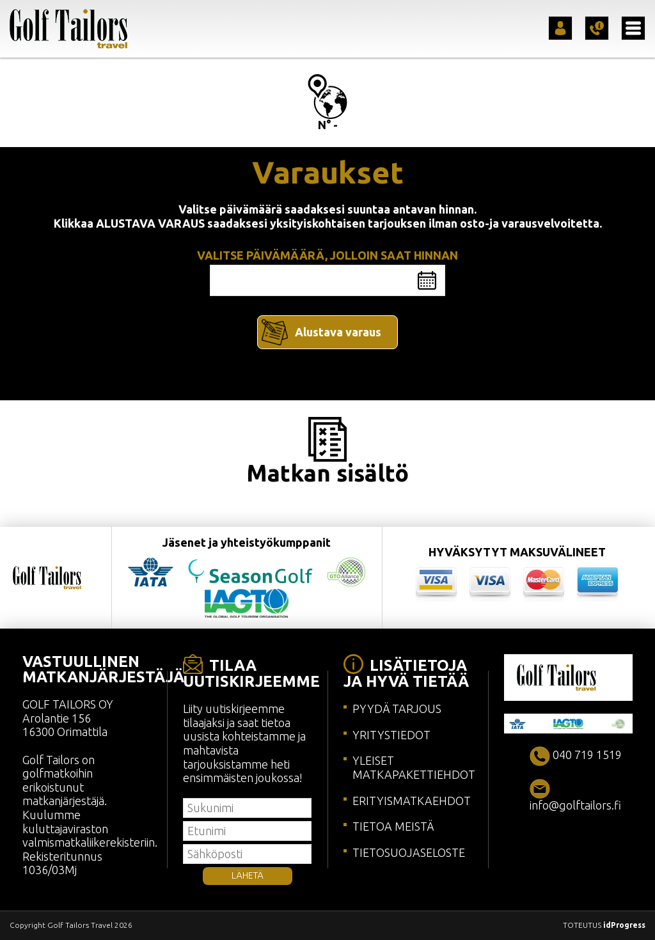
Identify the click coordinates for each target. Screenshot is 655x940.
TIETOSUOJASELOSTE (408, 852)
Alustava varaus (338, 331)
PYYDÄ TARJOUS (396, 708)
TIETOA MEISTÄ (393, 826)
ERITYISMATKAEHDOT (411, 800)
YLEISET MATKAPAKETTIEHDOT (413, 767)
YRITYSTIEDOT (391, 734)
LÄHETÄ (248, 875)
